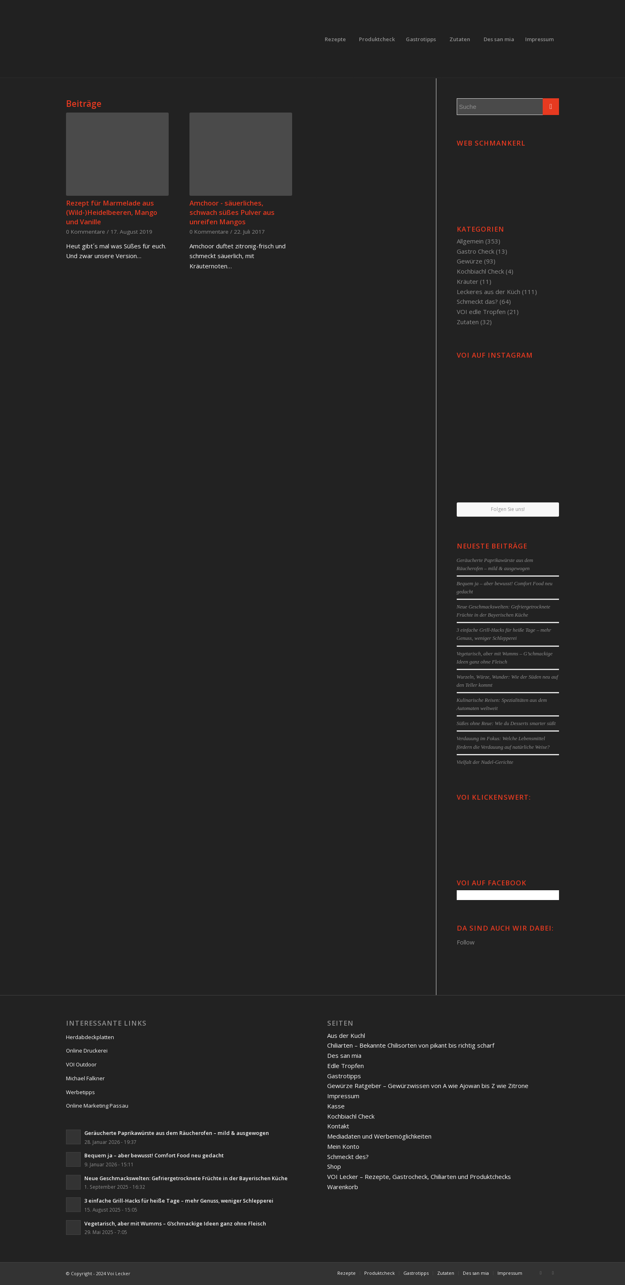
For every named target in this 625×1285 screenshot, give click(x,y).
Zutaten (468, 322)
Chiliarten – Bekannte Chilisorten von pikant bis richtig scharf (410, 1045)
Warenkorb (342, 1187)
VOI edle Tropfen (481, 311)
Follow (466, 942)
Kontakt (338, 1126)
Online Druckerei (87, 1050)
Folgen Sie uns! (508, 509)
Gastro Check (475, 251)
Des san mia (344, 1055)
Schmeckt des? (348, 1156)
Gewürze (469, 261)
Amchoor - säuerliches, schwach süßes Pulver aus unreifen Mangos (232, 212)
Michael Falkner (85, 1078)
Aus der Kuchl (346, 1035)
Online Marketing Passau (97, 1105)
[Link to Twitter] (553, 1273)
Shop (334, 1166)
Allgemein (470, 241)
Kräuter (467, 281)
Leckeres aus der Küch (488, 292)
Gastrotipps (344, 1076)
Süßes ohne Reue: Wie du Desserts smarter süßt (506, 723)
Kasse (336, 1106)
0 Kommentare (85, 231)
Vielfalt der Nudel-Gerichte (485, 762)
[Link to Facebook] (541, 1273)
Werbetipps (80, 1092)
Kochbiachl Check (480, 271)
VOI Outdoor (81, 1064)
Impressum (343, 1096)
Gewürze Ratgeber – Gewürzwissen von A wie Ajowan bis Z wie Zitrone (427, 1086)
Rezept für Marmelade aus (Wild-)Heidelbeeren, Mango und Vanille (111, 212)
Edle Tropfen (345, 1066)
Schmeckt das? (477, 301)
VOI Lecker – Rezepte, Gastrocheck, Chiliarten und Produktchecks (419, 1176)
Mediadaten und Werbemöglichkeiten (379, 1136)
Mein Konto (343, 1146)
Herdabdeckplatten (90, 1037)
